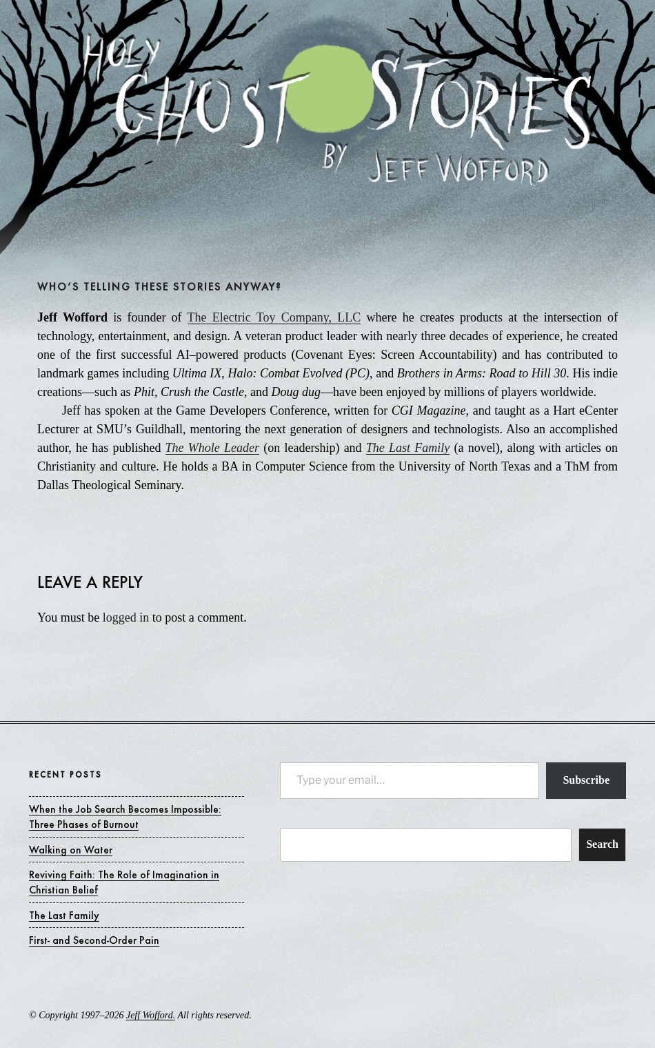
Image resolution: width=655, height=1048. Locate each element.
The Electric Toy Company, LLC (274, 317)
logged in (126, 617)
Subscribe (586, 780)
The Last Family (408, 448)
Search (602, 844)
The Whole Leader (212, 448)
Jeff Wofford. (150, 1015)
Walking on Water (70, 849)
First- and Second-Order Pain (94, 940)
